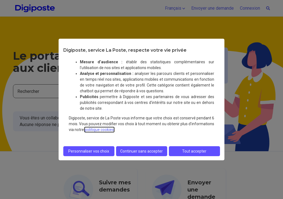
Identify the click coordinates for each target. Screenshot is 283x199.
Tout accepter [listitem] (194, 151)
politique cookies (99, 129)
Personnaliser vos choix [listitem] (88, 151)
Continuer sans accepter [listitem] (141, 151)
